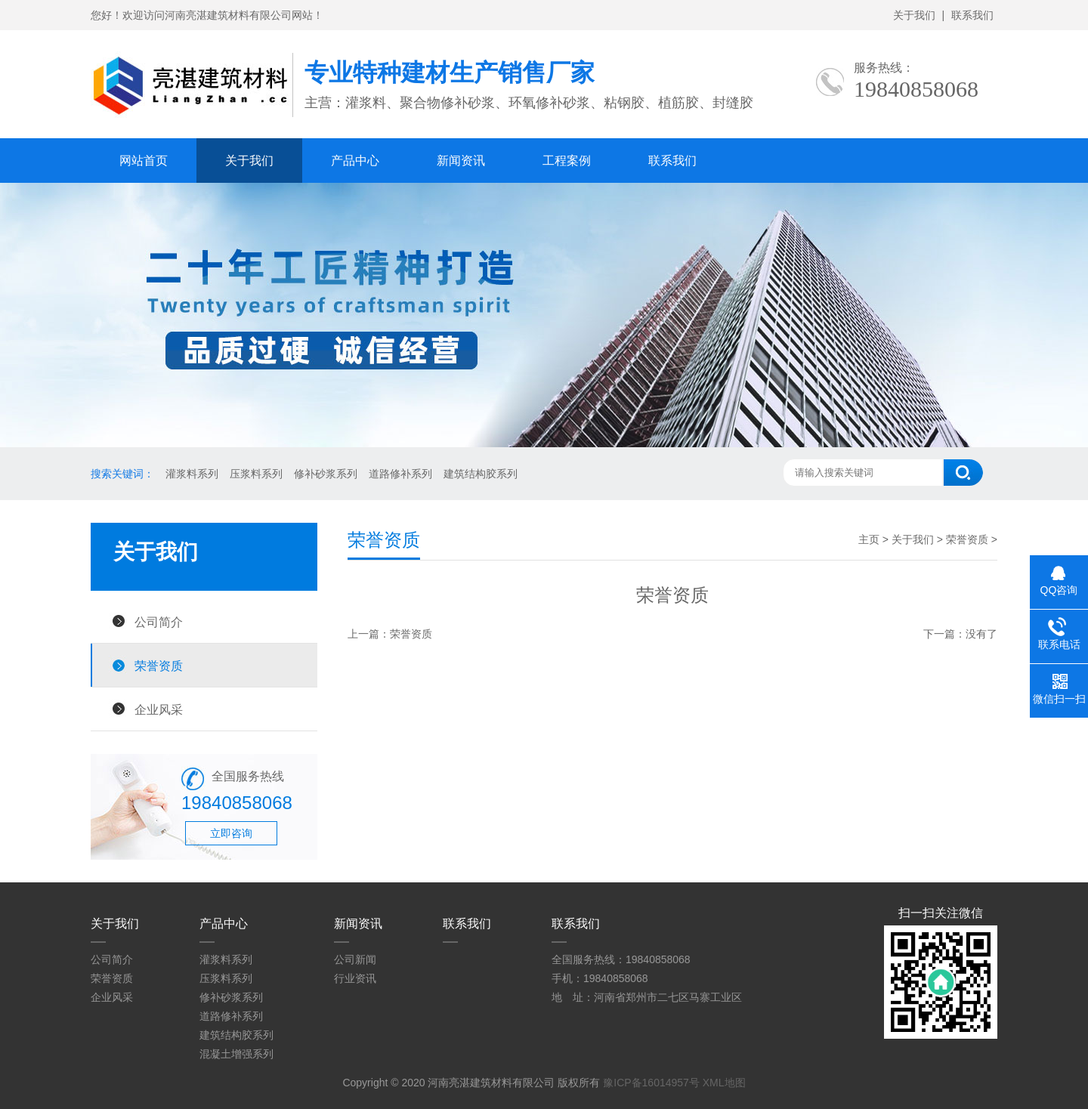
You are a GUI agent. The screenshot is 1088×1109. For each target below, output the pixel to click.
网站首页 (143, 160)
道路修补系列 (400, 474)
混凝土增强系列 (236, 1054)
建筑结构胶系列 (481, 474)
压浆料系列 (256, 474)
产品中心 (355, 160)
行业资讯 (355, 978)
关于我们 (914, 15)
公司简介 (158, 622)
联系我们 (972, 15)
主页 (868, 539)
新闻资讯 (461, 160)
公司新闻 (355, 959)
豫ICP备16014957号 (651, 1083)
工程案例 (566, 160)
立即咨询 (231, 833)
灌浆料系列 (191, 474)
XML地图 (724, 1083)
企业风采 (158, 709)
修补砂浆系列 (325, 474)
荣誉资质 (158, 665)
